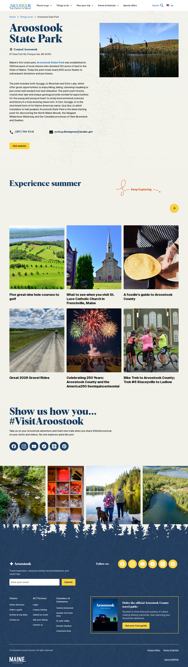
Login (35, 604)
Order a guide (15, 609)
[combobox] (170, 5)
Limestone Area (63, 631)
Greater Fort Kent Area (64, 614)
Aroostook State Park (50, 62)
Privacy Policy (153, 650)
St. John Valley (62, 621)
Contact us (14, 619)
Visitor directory (16, 604)
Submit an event (40, 614)
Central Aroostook (64, 608)
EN (170, 5)
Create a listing (40, 609)
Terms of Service (171, 650)
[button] (44, 5)
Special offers (130, 5)
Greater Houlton (63, 626)
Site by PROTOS (172, 659)
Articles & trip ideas (18, 614)
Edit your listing (40, 619)
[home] (20, 5)
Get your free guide (136, 625)
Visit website (19, 145)
